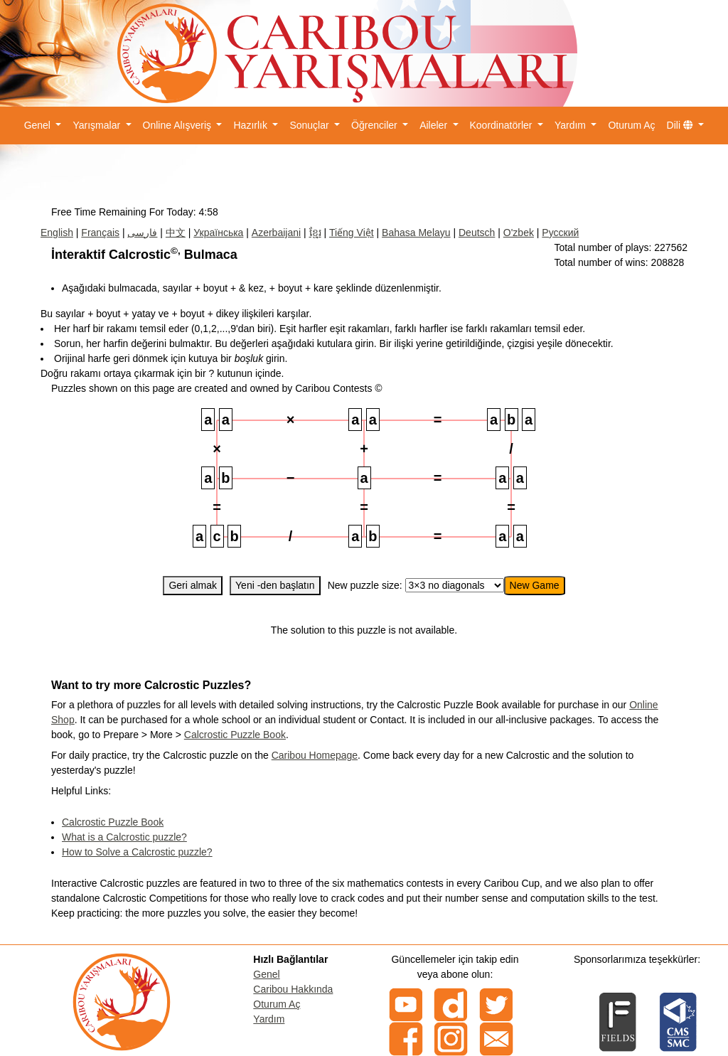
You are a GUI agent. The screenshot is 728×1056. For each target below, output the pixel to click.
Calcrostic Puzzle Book (235, 734)
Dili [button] (681, 125)
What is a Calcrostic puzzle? (124, 837)
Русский (560, 232)
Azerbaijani (276, 232)
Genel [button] (38, 125)
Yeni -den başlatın (275, 585)
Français (100, 232)
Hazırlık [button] (251, 125)
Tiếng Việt (351, 232)
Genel (266, 974)
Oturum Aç (631, 125)
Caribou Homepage (315, 755)
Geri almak (192, 585)
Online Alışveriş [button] (178, 125)
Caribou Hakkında (293, 989)
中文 (176, 232)
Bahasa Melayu (416, 232)
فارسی (142, 232)
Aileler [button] (434, 125)
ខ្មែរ (315, 232)
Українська (218, 232)
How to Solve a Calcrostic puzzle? (137, 852)
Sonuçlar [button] (310, 125)
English (57, 232)
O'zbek (518, 232)
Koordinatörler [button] (502, 125)
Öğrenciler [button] (375, 125)
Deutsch (477, 232)
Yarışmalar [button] (98, 125)
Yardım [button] (572, 125)
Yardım (268, 1019)
